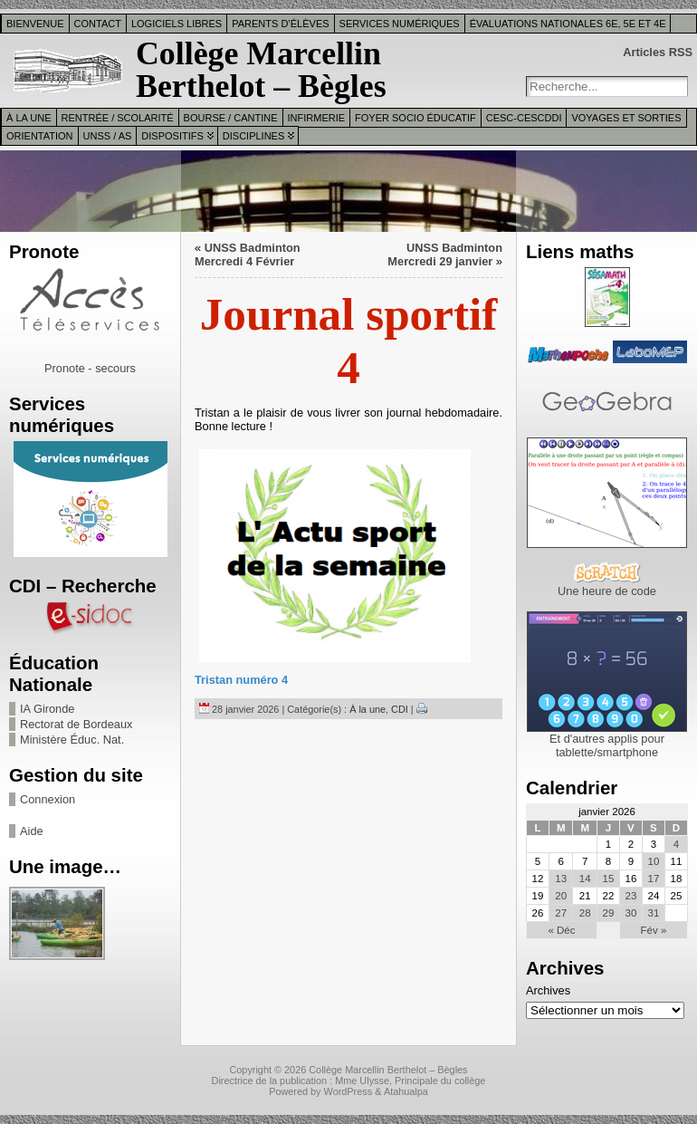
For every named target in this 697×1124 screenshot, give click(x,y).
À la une (29, 117)
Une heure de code (607, 591)
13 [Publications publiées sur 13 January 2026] (561, 878)
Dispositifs (172, 135)
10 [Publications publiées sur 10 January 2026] (654, 861)
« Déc (561, 930)
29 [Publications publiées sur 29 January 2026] (608, 913)
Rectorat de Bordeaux (76, 724)
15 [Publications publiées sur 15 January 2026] (608, 878)
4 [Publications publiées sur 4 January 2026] (676, 844)
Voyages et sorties (626, 117)
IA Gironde (47, 709)
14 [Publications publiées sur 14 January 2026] (585, 878)
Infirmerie (317, 117)
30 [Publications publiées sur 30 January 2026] (631, 913)
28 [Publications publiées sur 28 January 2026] (585, 913)
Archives (548, 990)
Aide (31, 831)
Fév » (654, 930)
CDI (399, 709)
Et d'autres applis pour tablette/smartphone (606, 745)
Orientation (39, 135)
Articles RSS (657, 52)
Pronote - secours (90, 368)
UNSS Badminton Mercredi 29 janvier (444, 254)
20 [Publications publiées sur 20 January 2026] (561, 895)
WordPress (348, 1091)
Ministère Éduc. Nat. (72, 739)
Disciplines (253, 135)
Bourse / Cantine (231, 117)
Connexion (47, 799)
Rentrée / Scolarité (118, 117)
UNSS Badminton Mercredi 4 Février (248, 254)
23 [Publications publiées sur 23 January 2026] (631, 895)
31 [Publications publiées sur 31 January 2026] (654, 913)
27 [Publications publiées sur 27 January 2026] (561, 913)
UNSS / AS (107, 135)
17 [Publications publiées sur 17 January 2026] (654, 878)
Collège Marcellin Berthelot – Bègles (261, 69)
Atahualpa (406, 1091)
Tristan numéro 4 (241, 680)
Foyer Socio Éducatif (415, 117)
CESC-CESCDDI (524, 117)
